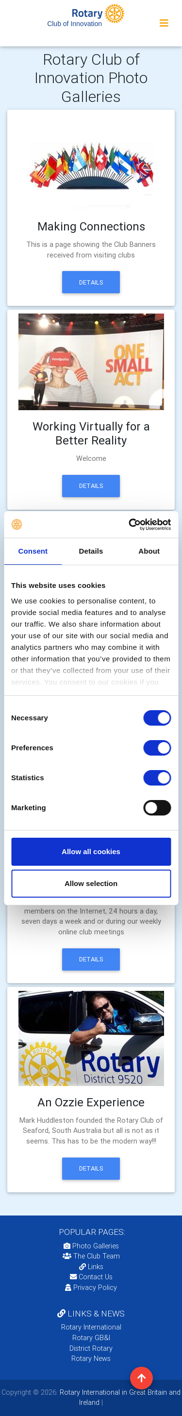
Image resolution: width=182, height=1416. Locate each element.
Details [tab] (91, 551)
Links (91, 1266)
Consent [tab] (33, 551)
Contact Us (91, 1277)
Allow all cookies (91, 851)
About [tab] (149, 551)
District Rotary (91, 1348)
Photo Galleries (91, 1246)
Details (91, 282)
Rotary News (91, 1358)
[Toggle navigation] (164, 23)
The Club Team (91, 1256)
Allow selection (91, 883)
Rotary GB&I (91, 1337)
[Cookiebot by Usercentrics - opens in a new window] (129, 524)
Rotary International (91, 1327)
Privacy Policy (91, 1287)
